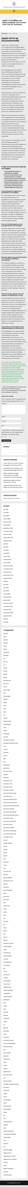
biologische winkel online (10, 745)
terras (5, 1098)
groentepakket (7, 892)
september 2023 (8, 614)
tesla (4, 1105)
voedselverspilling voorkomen (10, 380)
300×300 (5, 657)
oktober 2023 (7, 611)
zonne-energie (13, 382)
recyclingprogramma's (14, 375)
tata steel (6, 1092)
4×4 (4, 667)
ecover (5, 842)
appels (5, 701)
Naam (3, 418)
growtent (6, 901)
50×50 (5, 670)
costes (5, 757)
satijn (4, 1036)
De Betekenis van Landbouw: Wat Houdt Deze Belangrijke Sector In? (13, 471)
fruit (4, 870)
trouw (5, 1114)
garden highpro (7, 879)
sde (4, 1051)
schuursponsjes (7, 1048)
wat (4, 1148)
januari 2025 (6, 564)
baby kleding (7, 723)
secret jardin (7, 1055)
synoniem (6, 1089)
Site (2, 427)
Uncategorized (7, 1123)
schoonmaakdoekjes (9, 1045)
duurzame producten (9, 823)
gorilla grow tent (8, 882)
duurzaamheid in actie (9, 795)
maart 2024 (6, 596)
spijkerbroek (7, 1073)
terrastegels (7, 1101)
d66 (4, 760)
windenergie (5, 382)
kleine (5, 951)
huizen (5, 914)
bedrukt (5, 739)
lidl (4, 970)
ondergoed (6, 995)
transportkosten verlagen (16, 378)
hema (5, 911)
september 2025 (8, 539)
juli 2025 (5, 546)
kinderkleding (7, 948)
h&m (4, 904)
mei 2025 (6, 552)
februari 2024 (7, 599)
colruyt (5, 751)
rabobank (6, 1020)
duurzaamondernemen (10, 801)
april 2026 (6, 517)
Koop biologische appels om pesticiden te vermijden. (12, 172)
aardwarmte (7, 682)
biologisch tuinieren (9, 742)
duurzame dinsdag (8, 810)
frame (5, 867)
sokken (5, 1070)
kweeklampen (7, 964)
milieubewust (7, 989)
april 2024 (6, 592)
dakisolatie (6, 767)
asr (4, 717)
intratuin (5, 923)
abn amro (6, 685)
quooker (5, 1017)
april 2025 (6, 555)
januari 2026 (6, 527)
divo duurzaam (7, 773)
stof (4, 1080)
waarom (5, 1145)
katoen (5, 942)
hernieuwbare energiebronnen (10, 371)
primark (5, 1014)
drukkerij (5, 779)
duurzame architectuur (10, 804)
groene (5, 886)
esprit (5, 854)
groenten (6, 889)
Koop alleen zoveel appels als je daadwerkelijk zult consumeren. (13, 186)
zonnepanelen (7, 1177)
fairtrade (6, 864)
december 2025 (8, 530)
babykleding (7, 726)
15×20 (5, 648)
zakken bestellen (8, 1170)
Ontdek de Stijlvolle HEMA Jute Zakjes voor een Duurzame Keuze (13, 488)
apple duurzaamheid (15, 362)
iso (4, 926)
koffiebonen (6, 954)
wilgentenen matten (9, 1158)
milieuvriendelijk (8, 992)
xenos (5, 1167)
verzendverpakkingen (9, 1136)
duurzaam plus (7, 789)
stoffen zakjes (7, 1083)
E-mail (3, 423)
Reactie (4, 403)
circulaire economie (19, 364)
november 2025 (8, 533)
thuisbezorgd (7, 1108)
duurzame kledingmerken (10, 817)
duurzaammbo (7, 798)
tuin (4, 1120)
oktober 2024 (7, 574)
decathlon (6, 770)
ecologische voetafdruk (8, 367)
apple (6, 362)
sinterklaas (6, 1061)
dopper (5, 776)
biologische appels (6, 364)
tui (4, 1117)
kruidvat (5, 961)
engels (5, 851)
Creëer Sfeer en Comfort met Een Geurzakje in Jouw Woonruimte (13, 466)
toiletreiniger (7, 1111)
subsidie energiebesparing (11, 1086)
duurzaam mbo (7, 785)
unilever (5, 1126)
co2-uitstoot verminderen (9, 366)
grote (5, 895)
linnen (5, 973)
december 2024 (8, 567)
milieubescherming (11, 373)
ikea (4, 917)
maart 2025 (6, 558)
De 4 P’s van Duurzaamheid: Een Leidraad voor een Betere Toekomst (13, 391)
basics (5, 732)
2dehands (6, 654)
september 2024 (8, 577)
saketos (5, 1029)
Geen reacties (13, 33)
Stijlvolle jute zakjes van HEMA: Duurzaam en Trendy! (12, 483)
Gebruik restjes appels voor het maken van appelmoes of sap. (13, 183)
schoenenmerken (8, 1042)
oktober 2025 (7, 536)
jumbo (5, 933)
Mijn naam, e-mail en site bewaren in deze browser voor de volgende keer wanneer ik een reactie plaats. (12, 434)
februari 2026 (7, 524)
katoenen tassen (8, 945)
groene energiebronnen (17, 369)
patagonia (6, 1001)
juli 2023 (5, 621)
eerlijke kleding (7, 845)
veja (4, 1130)
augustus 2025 (7, 542)
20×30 (5, 651)
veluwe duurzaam (8, 1133)
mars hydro (6, 986)
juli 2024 (5, 583)
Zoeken (6, 449)
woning (5, 1164)
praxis (5, 1008)
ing (4, 920)
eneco (5, 848)
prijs (4, 1011)
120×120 (5, 642)
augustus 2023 (7, 617)
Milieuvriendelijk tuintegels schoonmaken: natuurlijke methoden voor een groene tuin (12, 477)
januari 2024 (6, 602)
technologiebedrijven (7, 376)
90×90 (5, 679)
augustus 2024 (7, 580)
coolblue (5, 754)
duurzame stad (7, 826)
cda (4, 748)
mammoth (6, 976)
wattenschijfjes (7, 1152)
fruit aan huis (7, 873)
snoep (5, 1067)
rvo (4, 1026)
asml (4, 710)
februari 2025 (7, 561)
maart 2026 (6, 521)
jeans (4, 929)
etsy (4, 861)
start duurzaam (7, 1076)
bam (4, 729)
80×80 (5, 676)
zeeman (5, 1173)
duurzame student (8, 829)
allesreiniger (7, 698)
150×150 (5, 645)
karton (5, 939)
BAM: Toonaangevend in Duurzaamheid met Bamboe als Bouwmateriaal (13, 388)
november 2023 (8, 608)
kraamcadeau (7, 958)
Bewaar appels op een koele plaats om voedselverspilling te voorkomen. (15, 179)
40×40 (5, 663)
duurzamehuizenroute (9, 836)
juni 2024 (5, 586)
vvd (4, 1142)
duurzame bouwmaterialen (11, 807)
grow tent (6, 898)
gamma (5, 876)
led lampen (6, 967)
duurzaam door (7, 782)
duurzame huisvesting (9, 814)
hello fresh (6, 907)
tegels (5, 1095)
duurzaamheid (21, 366)
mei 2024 (6, 589)
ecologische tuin (8, 839)
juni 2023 (5, 624)
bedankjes (6, 735)
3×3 (4, 660)
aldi (4, 695)
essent (5, 857)
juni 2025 (5, 549)
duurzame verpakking (9, 832)
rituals (5, 1023)
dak (4, 764)
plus (4, 1004)
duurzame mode (8, 820)
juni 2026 (5, 511)
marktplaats (7, 983)
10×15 (4, 638)
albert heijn (6, 692)
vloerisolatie (6, 1139)
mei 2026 (6, 514)
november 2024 (8, 571)
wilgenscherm (7, 1155)
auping (5, 720)
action (5, 688)
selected (6, 1058)
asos (4, 714)
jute (4, 936)
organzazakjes (7, 998)
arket (5, 707)
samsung (6, 1033)
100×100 (5, 635)
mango (5, 979)
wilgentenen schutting (9, 1161)
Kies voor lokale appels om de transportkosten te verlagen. (13, 176)
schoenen (6, 1039)
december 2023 (8, 605)
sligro (4, 1064)
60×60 (5, 673)
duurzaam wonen (8, 792)
